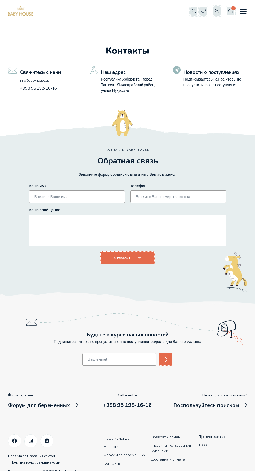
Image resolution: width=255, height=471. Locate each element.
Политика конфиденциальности (38, 458)
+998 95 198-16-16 (36, 87)
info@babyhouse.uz (34, 81)
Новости (111, 446)
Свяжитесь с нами (41, 72)
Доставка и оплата (168, 458)
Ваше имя (38, 186)
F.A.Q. (203, 445)
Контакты (112, 462)
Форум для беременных (124, 454)
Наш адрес (114, 72)
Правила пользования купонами (171, 447)
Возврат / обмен (165, 436)
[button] (193, 11)
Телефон (138, 186)
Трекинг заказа (212, 436)
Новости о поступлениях (212, 72)
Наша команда (117, 438)
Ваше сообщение (44, 210)
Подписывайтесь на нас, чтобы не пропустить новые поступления (212, 82)
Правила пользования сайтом (31, 454)
